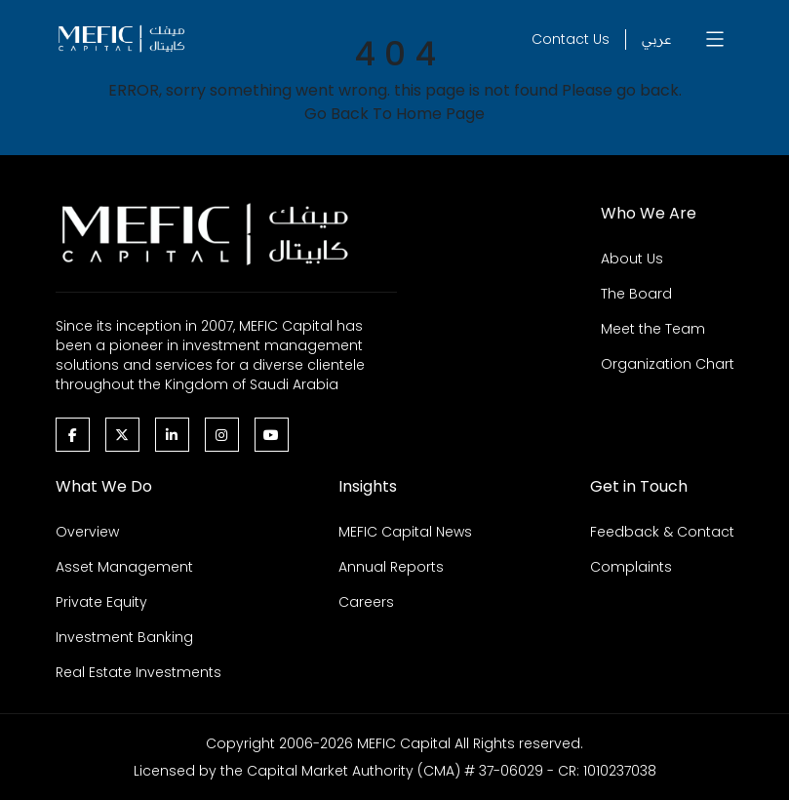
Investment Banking (124, 637)
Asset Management (124, 567)
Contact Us (571, 39)
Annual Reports (391, 567)
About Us (632, 258)
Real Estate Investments (138, 672)
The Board (636, 293)
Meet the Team (653, 329)
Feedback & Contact (662, 531)
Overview (87, 531)
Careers (366, 602)
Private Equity (101, 602)
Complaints (631, 567)
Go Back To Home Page (394, 113)
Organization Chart (667, 364)
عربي (657, 39)
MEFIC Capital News (405, 531)
